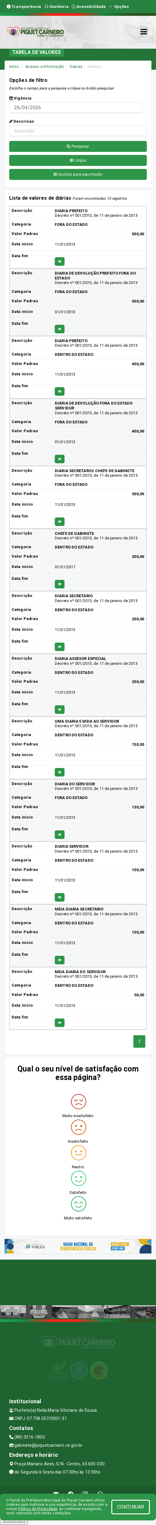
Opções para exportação (78, 174)
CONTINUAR (130, 1507)
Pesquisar (78, 146)
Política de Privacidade (37, 1509)
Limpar (78, 160)
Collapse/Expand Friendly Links (13, 1522)
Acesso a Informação (44, 66)
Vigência (20, 98)
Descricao (21, 121)
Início (14, 66)
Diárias (76, 66)
